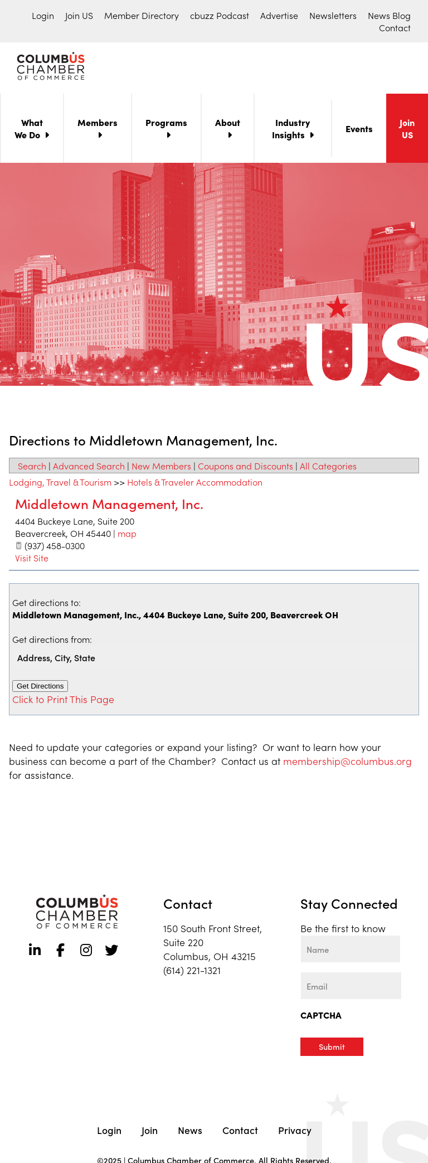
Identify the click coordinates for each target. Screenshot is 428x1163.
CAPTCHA (321, 1017)
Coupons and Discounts (245, 468)
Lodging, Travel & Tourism (60, 484)
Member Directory (141, 15)
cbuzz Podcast (219, 15)
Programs (166, 124)
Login (43, 15)
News (190, 1131)
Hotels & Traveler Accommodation (194, 484)
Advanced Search (89, 468)
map (127, 535)
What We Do (28, 130)
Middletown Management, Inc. (109, 505)
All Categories (328, 468)
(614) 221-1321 (192, 972)
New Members (161, 468)
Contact (395, 27)
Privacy (295, 1131)
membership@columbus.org (347, 763)
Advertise (279, 15)
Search (32, 468)
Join (150, 1131)
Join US (79, 15)
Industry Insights (291, 130)
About (227, 124)
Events (359, 130)
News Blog (389, 15)
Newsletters (333, 15)
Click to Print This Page (63, 701)
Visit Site (31, 560)
